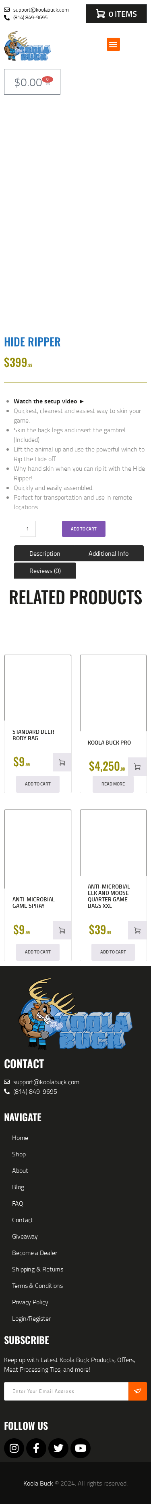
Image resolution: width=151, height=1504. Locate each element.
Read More (113, 784)
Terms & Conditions (37, 1285)
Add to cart (84, 529)
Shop (19, 1154)
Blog (18, 1186)
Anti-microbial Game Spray (33, 902)
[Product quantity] (28, 529)
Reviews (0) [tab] (45, 570)
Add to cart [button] (38, 784)
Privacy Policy (30, 1302)
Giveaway (25, 1236)
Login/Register (31, 1318)
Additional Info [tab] (108, 553)
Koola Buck (38, 1483)
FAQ (17, 1203)
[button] (113, 44)
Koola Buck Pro (109, 742)
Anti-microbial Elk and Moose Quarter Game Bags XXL (109, 896)
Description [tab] (44, 553)
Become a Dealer (34, 1252)
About (20, 1170)
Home (20, 1137)
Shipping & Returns (37, 1269)
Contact (22, 1219)
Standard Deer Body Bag (33, 735)
